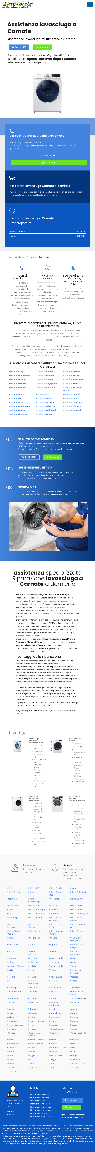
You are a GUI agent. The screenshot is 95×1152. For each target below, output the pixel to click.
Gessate (74, 977)
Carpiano (32, 998)
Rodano (52, 991)
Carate (73, 1029)
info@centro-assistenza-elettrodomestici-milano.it (73, 1116)
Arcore (31, 1017)
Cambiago (12, 987)
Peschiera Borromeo (75, 953)
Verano (52, 1067)
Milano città (33, 888)
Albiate (10, 1017)
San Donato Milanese (33, 953)
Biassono (74, 1021)
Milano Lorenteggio (79, 913)
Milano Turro (76, 931)
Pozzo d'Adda (55, 987)
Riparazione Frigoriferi (40, 1104)
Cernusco (11, 951)
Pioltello (32, 944)
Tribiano (32, 1009)
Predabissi (33, 1002)
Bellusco (74, 1017)
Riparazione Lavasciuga (40, 1107)
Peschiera (11, 958)
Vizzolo (10, 1002)
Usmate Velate (77, 1059)
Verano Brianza (35, 1067)
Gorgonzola (33, 958)
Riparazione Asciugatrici (40, 1094)
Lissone (31, 1051)
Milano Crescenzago (34, 900)
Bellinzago (74, 1002)
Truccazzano (76, 987)
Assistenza (16, 371)
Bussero (11, 981)
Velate (31, 1063)
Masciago (53, 1025)
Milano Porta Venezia (34, 925)
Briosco (73, 1025)
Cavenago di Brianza (34, 1034)
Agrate (73, 1013)
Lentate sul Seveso (57, 1047)
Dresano (11, 1013)
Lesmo (73, 1047)
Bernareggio (13, 1021)
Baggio (73, 888)
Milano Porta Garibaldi (55, 919)
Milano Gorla (76, 905)
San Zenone (12, 998)
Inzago (31, 970)
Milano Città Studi (78, 892)
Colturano (33, 1013)
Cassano (74, 958)
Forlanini (53, 905)
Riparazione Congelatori (40, 1097)
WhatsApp (42, 47)
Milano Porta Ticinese (13, 925)
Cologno (53, 938)
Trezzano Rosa (14, 991)
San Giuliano (12, 944)
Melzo (10, 962)
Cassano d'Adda (56, 958)
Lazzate (31, 1047)
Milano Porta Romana (76, 919)
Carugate (74, 962)
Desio (72, 1043)
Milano (10, 888)
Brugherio (11, 1029)
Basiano (10, 1009)
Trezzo (73, 966)
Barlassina (54, 1017)
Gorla (9, 909)
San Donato (54, 951)
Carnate (32, 257)
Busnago (32, 1029)
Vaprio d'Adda (55, 977)
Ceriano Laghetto (78, 1033)
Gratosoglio (54, 909)
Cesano (52, 1039)
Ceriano (11, 1039)
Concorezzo (12, 1043)
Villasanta (74, 1067)
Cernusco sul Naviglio (76, 946)
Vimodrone (54, 962)
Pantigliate (33, 987)
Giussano (11, 1047)
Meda (72, 1051)
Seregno (74, 1055)
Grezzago (74, 1009)
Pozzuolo (53, 981)
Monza (10, 1055)
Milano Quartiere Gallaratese (78, 925)
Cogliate (74, 1039)
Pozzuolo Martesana (33, 982)
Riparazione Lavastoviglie (41, 1110)
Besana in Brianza (36, 1021)
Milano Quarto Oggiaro (13, 932)
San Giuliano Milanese (75, 939)
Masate (52, 1009)
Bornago (32, 977)
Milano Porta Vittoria (55, 925)
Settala (73, 981)
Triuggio (53, 1059)
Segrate (53, 944)
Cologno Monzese (36, 938)
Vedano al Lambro (78, 1063)
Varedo (52, 1063)
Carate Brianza (56, 1029)
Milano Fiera (12, 905)
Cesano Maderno (36, 1039)
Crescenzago (55, 899)
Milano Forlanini (35, 905)
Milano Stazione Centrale (56, 932)
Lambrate (53, 913)
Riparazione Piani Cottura (41, 1116)
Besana (52, 1021)
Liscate (52, 998)
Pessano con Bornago (76, 971)
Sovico (31, 1059)
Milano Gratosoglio (36, 909)
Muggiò (31, 1055)
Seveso (10, 1059)
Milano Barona (13, 892)
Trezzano (32, 991)
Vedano (10, 1067)
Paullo (10, 970)
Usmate (11, 1063)
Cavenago (54, 1033)
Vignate (52, 970)
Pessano (11, 977)
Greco (10, 913)
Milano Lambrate (36, 913)
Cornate (53, 1043)
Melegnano (33, 962)
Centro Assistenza (17, 257)
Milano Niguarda (35, 917)
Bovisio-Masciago (15, 1025)
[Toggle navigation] (90, 4)
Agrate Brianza (56, 1013)
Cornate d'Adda (35, 1043)
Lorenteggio (12, 917)
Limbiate (11, 1051)
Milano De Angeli (77, 899)
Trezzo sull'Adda (56, 966)
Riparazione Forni (37, 1100)
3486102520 (19, 47)
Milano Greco (76, 909)
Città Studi (12, 899)
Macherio (53, 1051)
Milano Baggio (55, 888)
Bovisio (31, 1025)
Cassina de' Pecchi (15, 966)
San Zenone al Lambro (76, 993)
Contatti (10, 1114)
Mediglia (32, 966)
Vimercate (12, 1071)
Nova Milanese (55, 1055)
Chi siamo (11, 1111)
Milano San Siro (35, 931)
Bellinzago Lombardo (54, 1003)
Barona (31, 892)
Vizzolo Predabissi (78, 998)
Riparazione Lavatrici (39, 1113)
